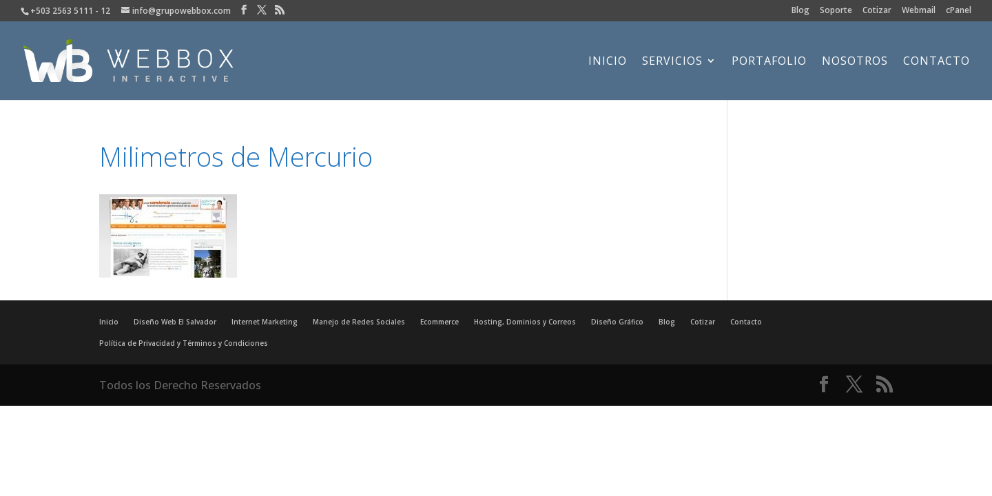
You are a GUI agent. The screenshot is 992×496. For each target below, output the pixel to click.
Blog (800, 11)
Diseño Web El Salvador (175, 322)
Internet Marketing (264, 322)
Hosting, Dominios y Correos (525, 322)
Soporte (836, 11)
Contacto (936, 62)
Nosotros (855, 62)
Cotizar (876, 11)
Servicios (672, 62)
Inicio (607, 62)
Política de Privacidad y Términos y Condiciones (183, 343)
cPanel (958, 11)
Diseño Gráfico (617, 322)
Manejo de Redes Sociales (359, 322)
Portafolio (769, 62)
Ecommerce (439, 322)
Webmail (919, 11)
